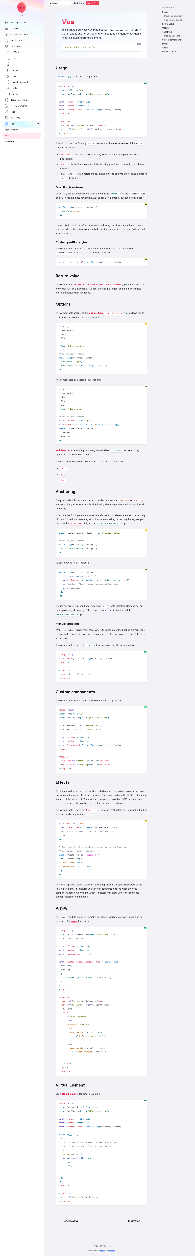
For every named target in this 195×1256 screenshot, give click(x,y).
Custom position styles (174, 20)
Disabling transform (173, 16)
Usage (165, 12)
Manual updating (172, 35)
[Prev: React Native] (78, 1221)
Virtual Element (169, 51)
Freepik (112, 1251)
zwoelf (102, 1251)
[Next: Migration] (124, 1221)
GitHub (79, 2)
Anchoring (167, 31)
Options (166, 27)
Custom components (172, 39)
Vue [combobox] (92, 3)
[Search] (60, 3)
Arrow (165, 47)
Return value (168, 23)
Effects (165, 43)
